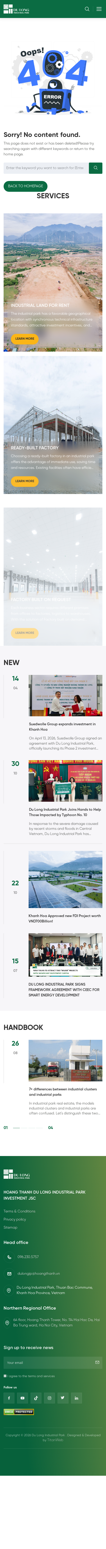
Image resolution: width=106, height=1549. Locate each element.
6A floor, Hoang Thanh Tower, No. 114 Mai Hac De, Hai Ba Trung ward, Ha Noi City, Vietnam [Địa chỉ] (56, 1316)
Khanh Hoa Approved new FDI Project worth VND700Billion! (65, 918)
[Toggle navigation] (97, 9)
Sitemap (10, 1228)
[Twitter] (63, 1418)
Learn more (24, 345)
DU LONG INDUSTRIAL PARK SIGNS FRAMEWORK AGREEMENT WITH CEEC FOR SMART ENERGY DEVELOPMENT (64, 990)
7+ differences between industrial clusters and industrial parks (63, 1105)
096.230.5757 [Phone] (28, 1251)
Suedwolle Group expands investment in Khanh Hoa (62, 740)
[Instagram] (49, 1418)
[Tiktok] (36, 1418)
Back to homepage (25, 186)
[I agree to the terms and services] (5, 1396)
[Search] (95, 168)
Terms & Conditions (19, 1212)
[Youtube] (22, 1418)
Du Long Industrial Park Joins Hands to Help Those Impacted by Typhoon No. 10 (65, 826)
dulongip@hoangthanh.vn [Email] (39, 1268)
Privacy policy (15, 1220)
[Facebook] (9, 1418)
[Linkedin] (76, 1418)
